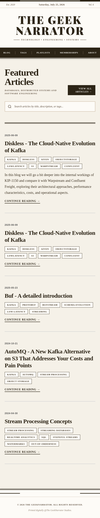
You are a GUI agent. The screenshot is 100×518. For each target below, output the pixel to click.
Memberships (69, 52)
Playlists (43, 52)
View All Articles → (83, 90)
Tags (23, 52)
